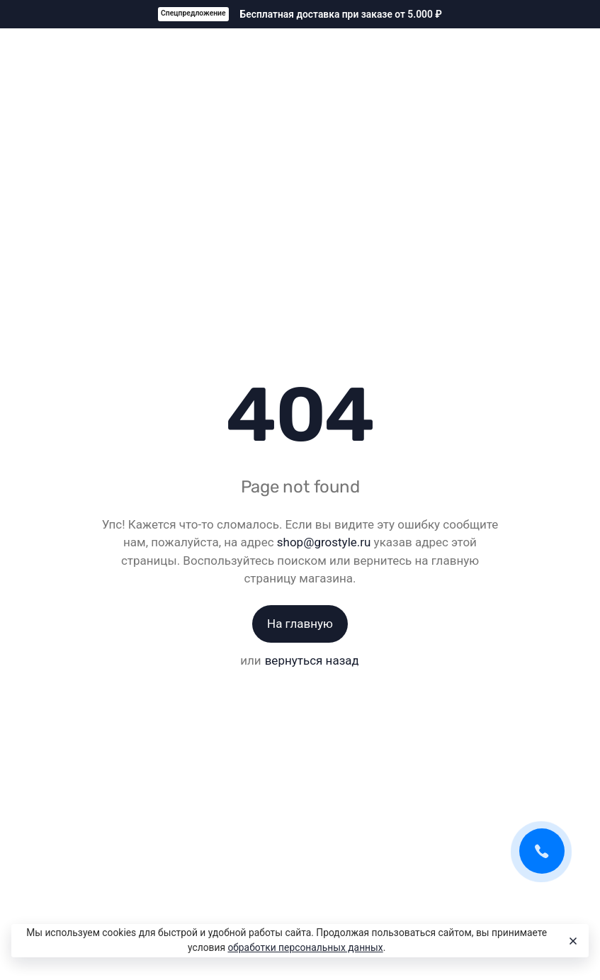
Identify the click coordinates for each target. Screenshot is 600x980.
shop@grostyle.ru (324, 542)
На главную (300, 623)
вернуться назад (312, 660)
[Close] (571, 941)
